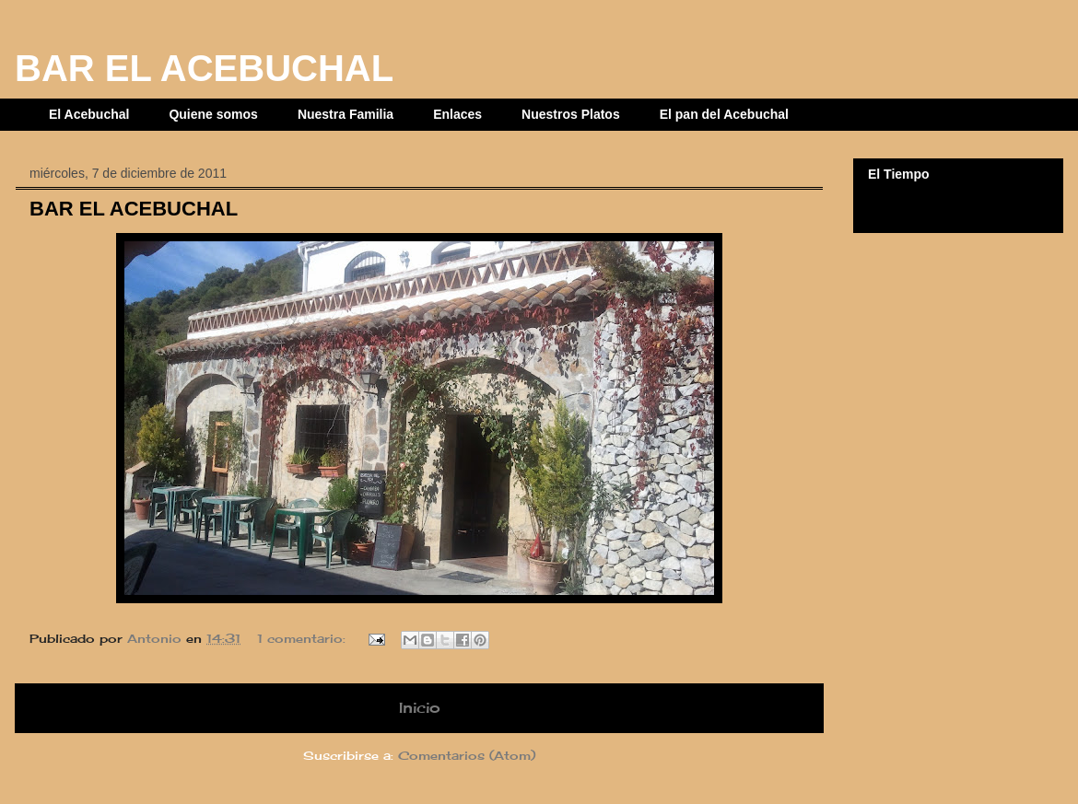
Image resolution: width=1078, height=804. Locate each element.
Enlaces (457, 114)
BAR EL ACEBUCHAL (133, 208)
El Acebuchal (89, 114)
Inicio (419, 708)
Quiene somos (213, 114)
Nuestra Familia (345, 114)
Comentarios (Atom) (466, 755)
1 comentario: (303, 638)
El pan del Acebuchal (724, 114)
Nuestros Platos (570, 114)
